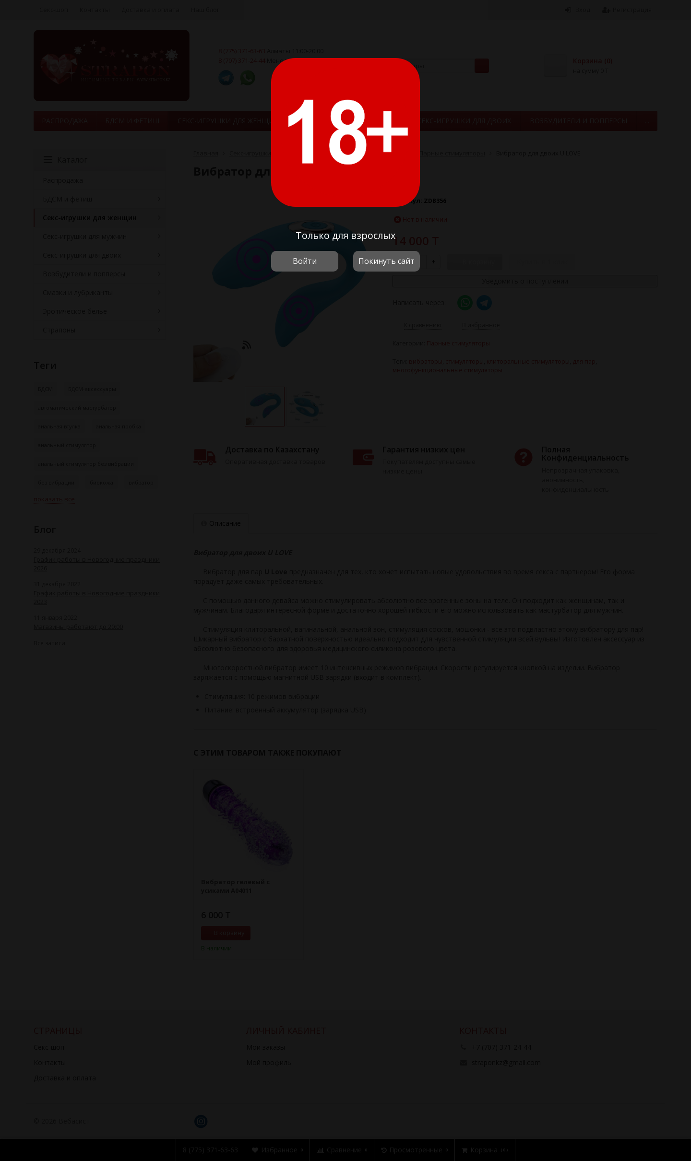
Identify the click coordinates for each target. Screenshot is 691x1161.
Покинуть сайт (386, 261)
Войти (305, 261)
